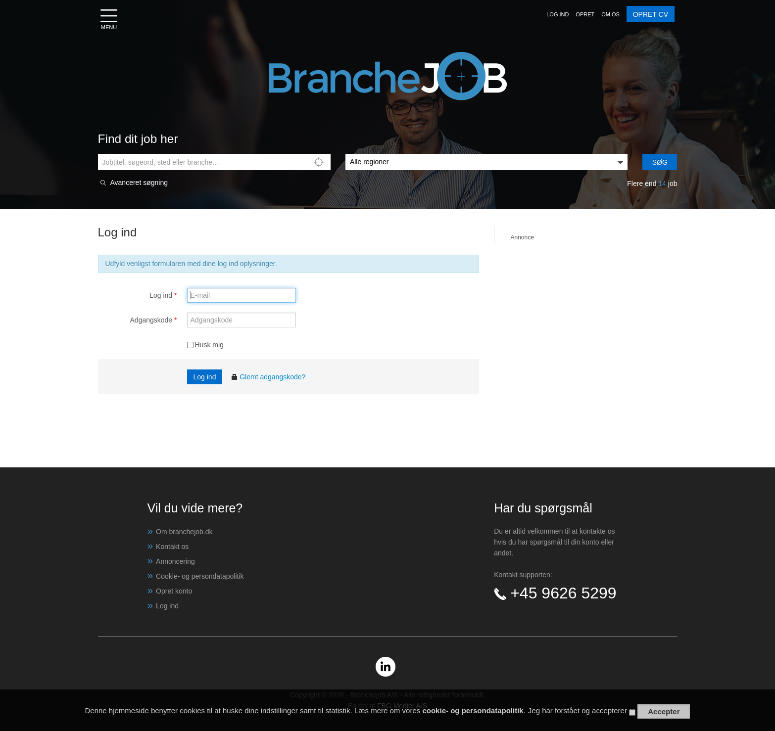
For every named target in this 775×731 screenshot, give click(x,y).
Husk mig (205, 345)
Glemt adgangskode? (268, 377)
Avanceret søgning (139, 182)
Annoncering (175, 561)
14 (662, 183)
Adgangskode (153, 320)
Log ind (163, 295)
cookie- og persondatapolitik (472, 711)
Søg (660, 162)
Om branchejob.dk (184, 532)
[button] (557, 14)
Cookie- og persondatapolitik (199, 576)
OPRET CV (650, 14)
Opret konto (174, 591)
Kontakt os (172, 546)
